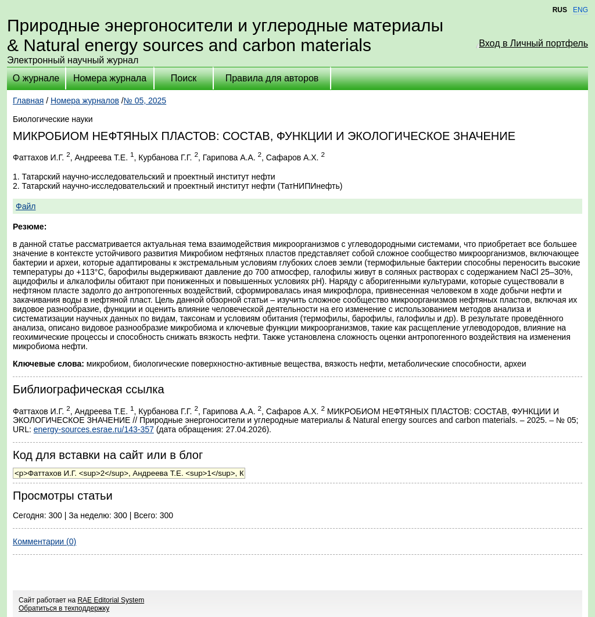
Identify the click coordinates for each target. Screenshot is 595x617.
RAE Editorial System (110, 600)
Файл (25, 206)
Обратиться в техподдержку (64, 608)
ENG (580, 10)
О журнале (36, 78)
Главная (28, 100)
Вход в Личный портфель (533, 43)
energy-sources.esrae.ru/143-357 (94, 429)
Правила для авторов (272, 78)
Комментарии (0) (44, 541)
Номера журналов (85, 100)
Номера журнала (109, 78)
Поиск (183, 78)
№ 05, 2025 (145, 100)
